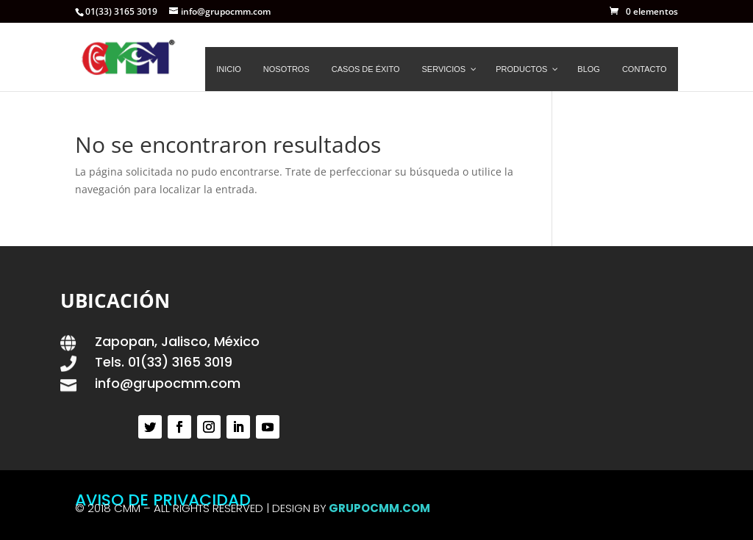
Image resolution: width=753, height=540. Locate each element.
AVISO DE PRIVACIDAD (163, 500)
